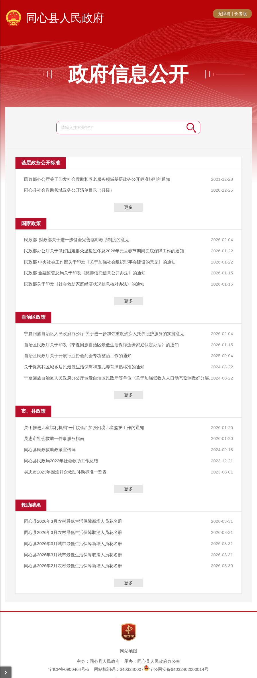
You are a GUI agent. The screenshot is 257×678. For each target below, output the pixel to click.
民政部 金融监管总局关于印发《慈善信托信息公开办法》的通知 (85, 268)
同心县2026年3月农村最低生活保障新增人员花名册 (73, 507)
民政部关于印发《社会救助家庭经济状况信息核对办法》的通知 (84, 278)
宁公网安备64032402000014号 (176, 651)
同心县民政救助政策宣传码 (50, 438)
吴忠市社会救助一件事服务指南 (54, 427)
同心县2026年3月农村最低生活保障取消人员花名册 (73, 517)
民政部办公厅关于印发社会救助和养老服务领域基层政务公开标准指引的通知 (97, 178)
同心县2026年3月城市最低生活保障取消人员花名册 (73, 538)
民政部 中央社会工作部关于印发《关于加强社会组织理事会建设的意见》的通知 (100, 258)
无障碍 (224, 13)
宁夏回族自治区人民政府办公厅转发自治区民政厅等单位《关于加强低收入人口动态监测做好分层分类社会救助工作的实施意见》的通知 (114, 368)
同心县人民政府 (65, 18)
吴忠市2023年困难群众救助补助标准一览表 (65, 458)
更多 (128, 205)
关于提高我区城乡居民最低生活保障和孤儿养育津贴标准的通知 (84, 358)
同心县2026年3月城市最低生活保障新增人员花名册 (73, 528)
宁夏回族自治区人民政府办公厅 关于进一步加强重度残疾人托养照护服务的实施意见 (104, 327)
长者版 (240, 13)
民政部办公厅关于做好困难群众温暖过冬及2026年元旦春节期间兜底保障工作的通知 (104, 247)
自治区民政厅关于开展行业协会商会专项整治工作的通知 (78, 348)
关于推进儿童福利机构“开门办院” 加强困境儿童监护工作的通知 (84, 417)
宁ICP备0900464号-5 (68, 651)
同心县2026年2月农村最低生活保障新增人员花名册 (73, 548)
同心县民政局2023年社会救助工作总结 (61, 448)
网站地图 (128, 633)
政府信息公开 (128, 74)
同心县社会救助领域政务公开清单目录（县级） (69, 188)
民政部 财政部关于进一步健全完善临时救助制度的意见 (77, 237)
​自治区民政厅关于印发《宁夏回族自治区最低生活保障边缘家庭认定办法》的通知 (101, 337)
